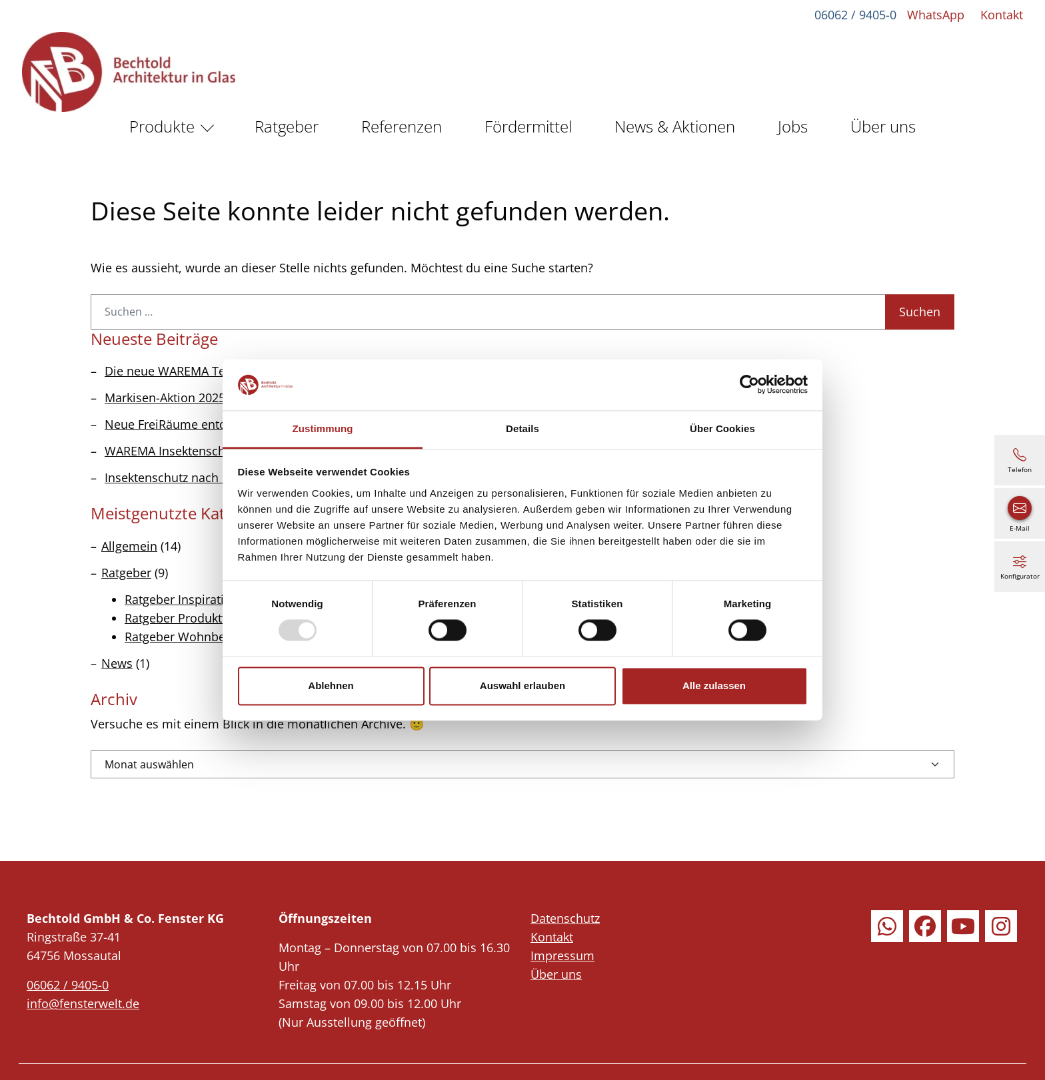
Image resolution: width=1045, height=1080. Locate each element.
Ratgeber (287, 126)
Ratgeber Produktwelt (185, 618)
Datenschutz (565, 918)
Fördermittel (528, 126)
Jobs (793, 126)
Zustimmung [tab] (323, 428)
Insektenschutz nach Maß (176, 477)
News (117, 663)
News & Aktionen (674, 126)
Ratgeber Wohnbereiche (192, 637)
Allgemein (129, 546)
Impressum (562, 955)
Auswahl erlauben (522, 685)
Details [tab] (522, 428)
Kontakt (999, 15)
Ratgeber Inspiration (182, 599)
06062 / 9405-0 (853, 15)
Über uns (883, 126)
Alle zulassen (714, 685)
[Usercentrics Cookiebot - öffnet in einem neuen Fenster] (749, 385)
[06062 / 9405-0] (1019, 460)
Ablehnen (330, 685)
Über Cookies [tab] (722, 428)
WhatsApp (933, 15)
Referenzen (401, 126)
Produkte (162, 126)
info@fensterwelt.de (83, 1003)
